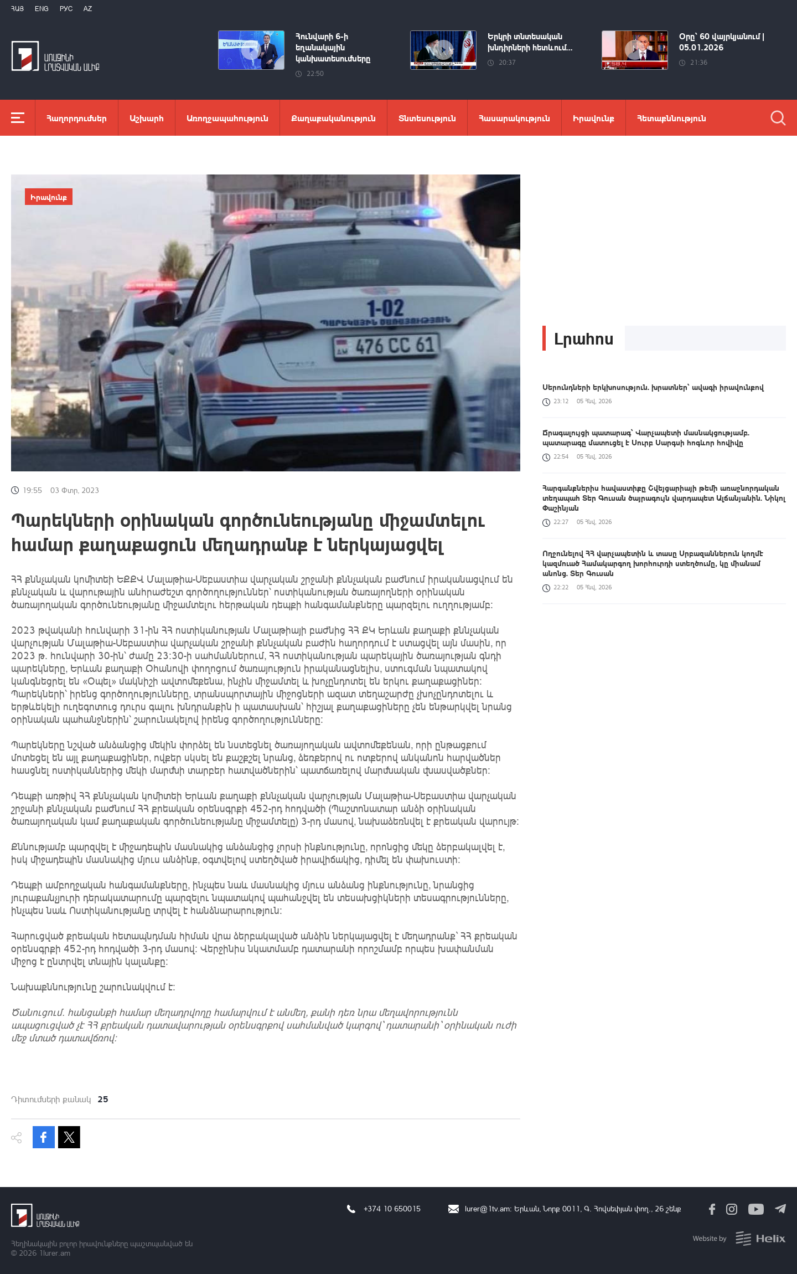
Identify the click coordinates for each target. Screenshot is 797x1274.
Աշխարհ (147, 118)
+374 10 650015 (392, 1208)
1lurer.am (54, 1252)
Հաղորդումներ (76, 118)
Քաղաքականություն (333, 118)
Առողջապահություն (227, 118)
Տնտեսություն (427, 118)
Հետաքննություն (671, 118)
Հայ (17, 8)
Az (88, 8)
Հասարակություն (514, 118)
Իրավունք (593, 118)
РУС (66, 8)
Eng (42, 8)
